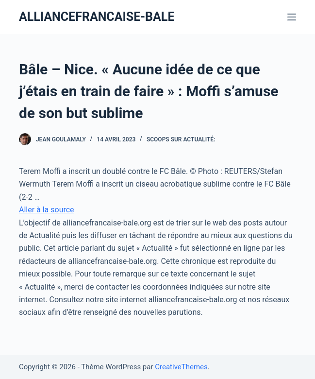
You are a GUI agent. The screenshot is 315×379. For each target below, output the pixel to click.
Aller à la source (46, 209)
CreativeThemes (181, 366)
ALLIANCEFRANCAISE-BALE (97, 17)
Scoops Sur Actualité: (181, 139)
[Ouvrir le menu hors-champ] (291, 17)
